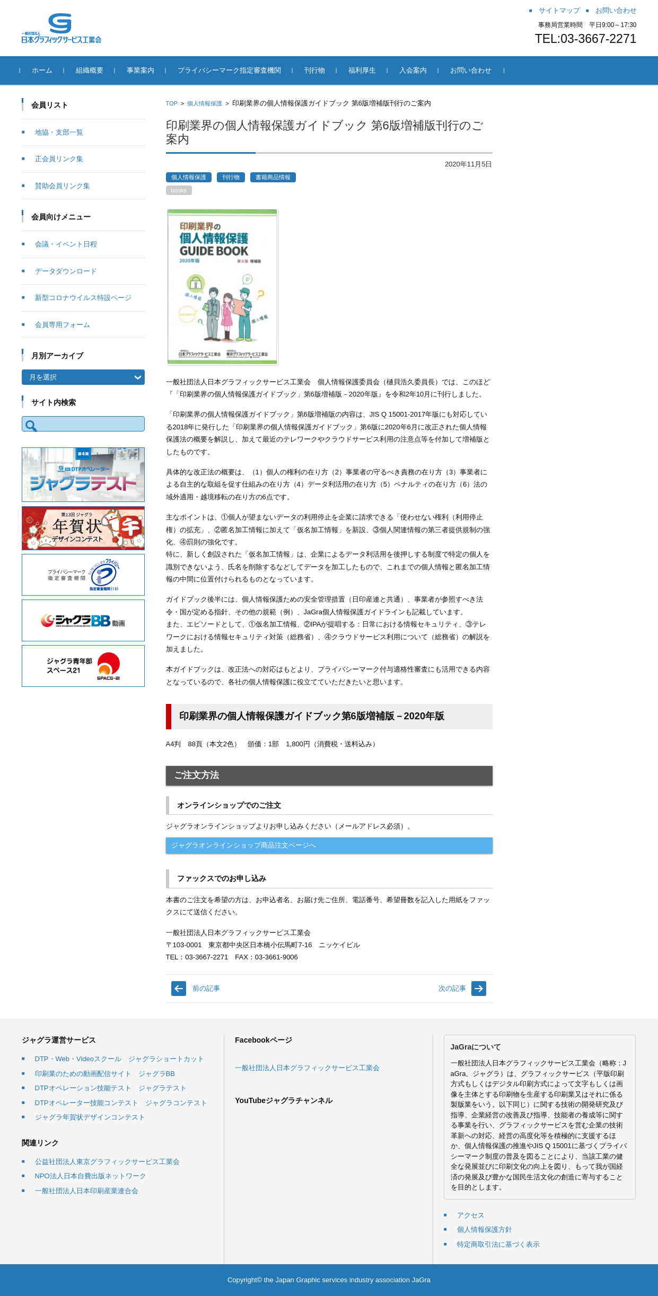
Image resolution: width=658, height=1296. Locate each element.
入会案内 (414, 70)
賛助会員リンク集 (62, 186)
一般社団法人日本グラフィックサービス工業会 (307, 1068)
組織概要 (91, 70)
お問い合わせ (472, 70)
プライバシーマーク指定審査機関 (231, 70)
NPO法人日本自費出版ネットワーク (90, 1176)
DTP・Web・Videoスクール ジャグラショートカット (120, 1059)
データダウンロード (66, 271)
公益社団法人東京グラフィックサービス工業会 (107, 1162)
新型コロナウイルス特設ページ (83, 298)
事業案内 (142, 70)
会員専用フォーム (62, 325)
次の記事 (452, 988)
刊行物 (316, 70)
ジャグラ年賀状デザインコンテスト (90, 1117)
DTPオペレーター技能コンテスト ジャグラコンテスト (121, 1103)
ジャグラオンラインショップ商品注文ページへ (243, 845)
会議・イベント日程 (66, 244)
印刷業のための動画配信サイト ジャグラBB (105, 1074)
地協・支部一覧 (59, 132)
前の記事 (206, 988)
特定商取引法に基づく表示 (498, 1244)
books (179, 190)
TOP (172, 103)
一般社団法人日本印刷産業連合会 (86, 1191)
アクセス (471, 1215)
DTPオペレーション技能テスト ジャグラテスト (111, 1088)
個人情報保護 (204, 103)
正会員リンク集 (59, 159)
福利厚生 (364, 70)
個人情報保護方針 (484, 1229)
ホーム (43, 70)
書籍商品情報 (273, 177)
